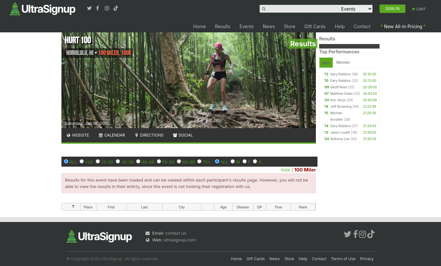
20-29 (107, 161)
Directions (148, 135)
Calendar (111, 135)
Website (77, 135)
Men (326, 63)
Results (223, 26)
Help (340, 26)
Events (247, 26)
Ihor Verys (338, 100)
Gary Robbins (340, 74)
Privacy (367, 258)
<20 (89, 161)
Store (289, 26)
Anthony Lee (340, 139)
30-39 (127, 161)
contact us (175, 233)
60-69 (188, 161)
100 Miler (305, 170)
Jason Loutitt (340, 132)
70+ (206, 161)
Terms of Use (343, 258)
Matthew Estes (341, 93)
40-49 (148, 161)
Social (183, 135)
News (269, 26)
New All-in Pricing (403, 26)
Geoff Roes (338, 87)
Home (199, 26)
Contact (362, 26)
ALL (73, 161)
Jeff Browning (340, 106)
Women (343, 62)
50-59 (168, 161)
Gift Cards (315, 26)
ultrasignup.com (180, 239)
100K (285, 169)
